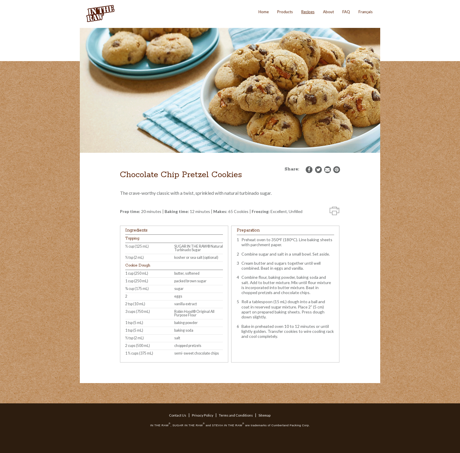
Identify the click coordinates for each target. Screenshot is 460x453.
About (328, 11)
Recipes (307, 11)
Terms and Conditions (236, 415)
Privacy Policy (202, 415)
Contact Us (177, 415)
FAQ (346, 11)
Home (263, 11)
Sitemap (264, 415)
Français (365, 11)
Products (285, 11)
